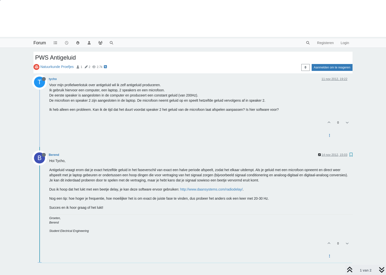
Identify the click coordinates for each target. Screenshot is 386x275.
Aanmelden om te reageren (332, 67)
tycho (53, 79)
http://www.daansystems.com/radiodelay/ (211, 189)
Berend (54, 155)
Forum (39, 42)
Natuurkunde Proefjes (57, 67)
